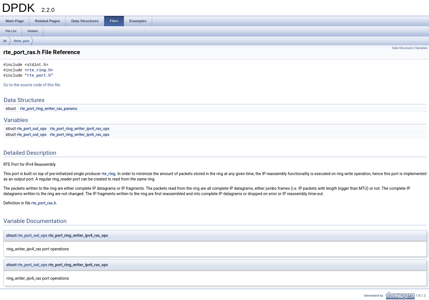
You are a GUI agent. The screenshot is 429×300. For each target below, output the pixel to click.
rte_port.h (39, 75)
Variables (421, 48)
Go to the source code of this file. (32, 85)
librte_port (21, 41)
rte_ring (108, 173)
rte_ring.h (39, 70)
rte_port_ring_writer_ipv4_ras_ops (80, 128)
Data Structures (402, 48)
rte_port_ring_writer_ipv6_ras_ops (80, 134)
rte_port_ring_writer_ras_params (48, 108)
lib (5, 41)
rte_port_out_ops (32, 128)
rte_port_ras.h (43, 203)
